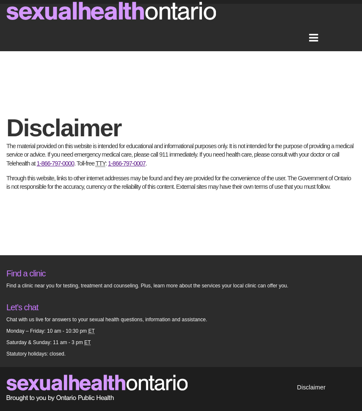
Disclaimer (311, 387)
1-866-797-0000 (55, 163)
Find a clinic (26, 273)
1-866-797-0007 (126, 163)
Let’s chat (22, 307)
